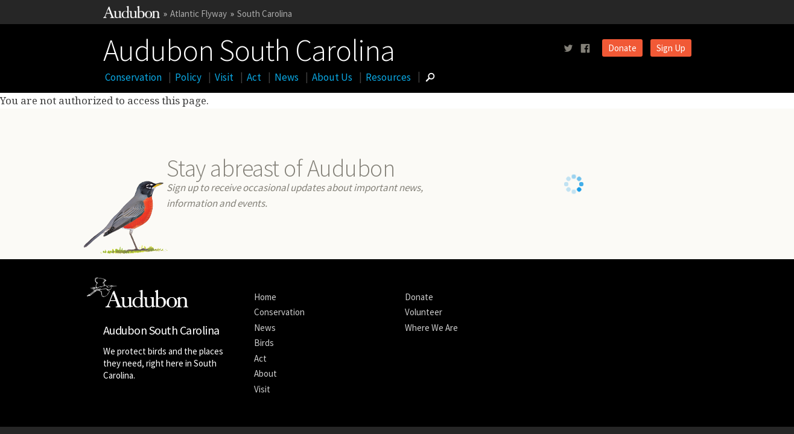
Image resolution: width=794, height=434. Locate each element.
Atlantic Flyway (198, 13)
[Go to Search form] (430, 77)
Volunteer (423, 312)
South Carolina (264, 13)
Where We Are (431, 327)
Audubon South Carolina (249, 47)
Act (254, 77)
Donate (622, 48)
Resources (388, 77)
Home (265, 297)
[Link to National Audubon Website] (131, 14)
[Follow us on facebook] (585, 48)
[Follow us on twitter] (568, 48)
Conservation (133, 77)
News (287, 77)
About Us (332, 77)
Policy (188, 77)
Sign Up (670, 48)
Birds (264, 342)
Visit (224, 77)
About (265, 373)
